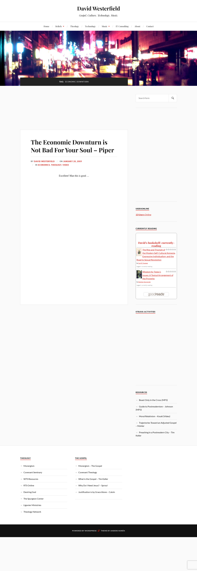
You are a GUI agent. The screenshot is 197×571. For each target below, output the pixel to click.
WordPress (91, 531)
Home (46, 26)
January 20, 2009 (72, 161)
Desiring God (30, 492)
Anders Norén (118, 531)
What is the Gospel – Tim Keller (93, 479)
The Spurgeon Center (34, 498)
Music (104, 26)
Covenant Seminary (33, 472)
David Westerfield (98, 8)
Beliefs (58, 26)
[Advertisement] (74, 106)
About (137, 26)
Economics (44, 165)
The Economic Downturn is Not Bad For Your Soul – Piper (72, 146)
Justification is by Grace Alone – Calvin (96, 492)
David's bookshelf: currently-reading (156, 244)
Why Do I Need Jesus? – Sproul (93, 485)
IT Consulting (122, 26)
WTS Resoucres (31, 479)
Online (143, 214)
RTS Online (29, 485)
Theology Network (32, 511)
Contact (150, 26)
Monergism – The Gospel (90, 466)
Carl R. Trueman (143, 263)
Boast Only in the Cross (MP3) (153, 400)
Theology (74, 26)
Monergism (29, 466)
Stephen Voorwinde (144, 282)
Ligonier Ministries (32, 505)
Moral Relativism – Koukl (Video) (154, 416)
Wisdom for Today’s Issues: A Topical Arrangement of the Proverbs (157, 275)
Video (66, 165)
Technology (90, 26)
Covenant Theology (87, 472)
